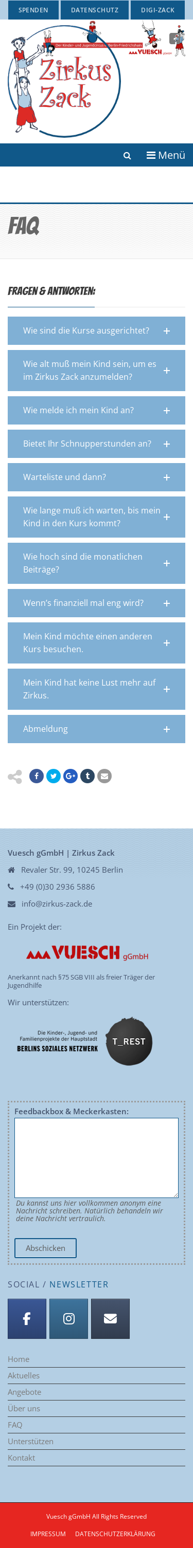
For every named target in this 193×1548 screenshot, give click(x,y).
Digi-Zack (157, 10)
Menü (166, 155)
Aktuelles (24, 1375)
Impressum (48, 1533)
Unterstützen (31, 1441)
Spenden (33, 10)
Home (18, 1359)
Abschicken (45, 1248)
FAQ (15, 1425)
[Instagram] (68, 1319)
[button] (96, 331)
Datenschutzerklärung (115, 1533)
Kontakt (21, 1458)
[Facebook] (27, 1319)
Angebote (24, 1392)
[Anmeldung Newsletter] (110, 1319)
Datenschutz (94, 10)
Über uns (24, 1408)
